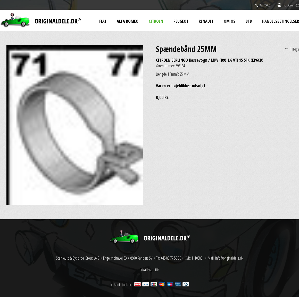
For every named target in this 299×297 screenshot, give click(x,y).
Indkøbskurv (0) (288, 5)
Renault (206, 21)
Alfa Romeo (127, 21)
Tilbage (294, 49)
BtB (249, 21)
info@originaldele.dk (229, 258)
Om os (229, 21)
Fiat (102, 21)
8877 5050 (262, 5)
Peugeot (180, 21)
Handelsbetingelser (280, 21)
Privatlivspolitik (149, 269)
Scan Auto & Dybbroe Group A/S (77, 258)
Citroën (156, 21)
